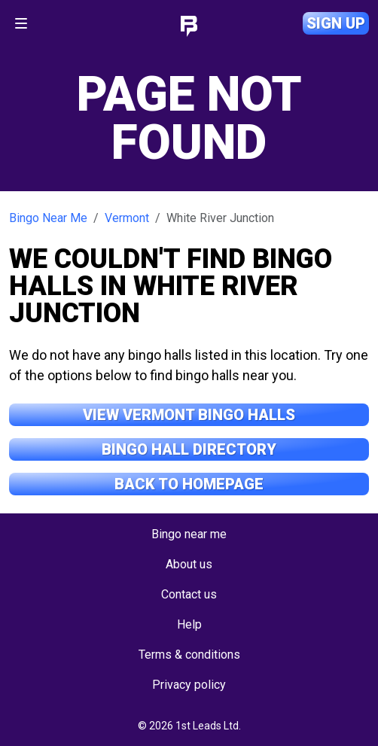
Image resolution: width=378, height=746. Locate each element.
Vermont (127, 218)
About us (189, 564)
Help (189, 624)
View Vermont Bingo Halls (189, 415)
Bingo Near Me (48, 218)
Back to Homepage (189, 484)
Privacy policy (189, 684)
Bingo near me (189, 534)
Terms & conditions (189, 654)
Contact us (189, 594)
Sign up (335, 23)
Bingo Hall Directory (189, 449)
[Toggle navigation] (21, 23)
